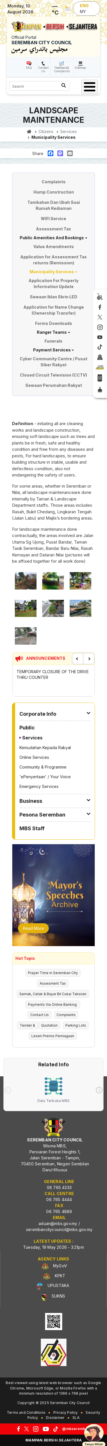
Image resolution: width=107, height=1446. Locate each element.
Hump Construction (53, 192)
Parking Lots (75, 1025)
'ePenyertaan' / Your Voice (45, 776)
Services (32, 738)
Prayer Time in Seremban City (53, 973)
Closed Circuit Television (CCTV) (53, 375)
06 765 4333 (59, 1187)
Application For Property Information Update (53, 283)
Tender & (28, 1025)
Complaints (54, 181)
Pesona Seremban (42, 815)
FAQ (29, 67)
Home (29, 131)
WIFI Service (53, 218)
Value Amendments (53, 246)
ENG (84, 5)
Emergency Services (38, 786)
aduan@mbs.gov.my (58, 1223)
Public (27, 728)
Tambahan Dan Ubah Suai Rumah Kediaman (53, 205)
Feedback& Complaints (62, 69)
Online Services (34, 757)
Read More (33, 928)
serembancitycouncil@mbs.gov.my (59, 1229)
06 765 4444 (59, 1199)
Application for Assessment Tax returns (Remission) (53, 259)
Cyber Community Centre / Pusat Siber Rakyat (53, 361)
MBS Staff (32, 828)
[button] (26, 583)
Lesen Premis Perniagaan (52, 1036)
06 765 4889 (59, 1211)
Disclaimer (55, 1417)
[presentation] (8, 1090)
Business (30, 801)
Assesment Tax (53, 983)
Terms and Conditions (26, 1412)
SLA (76, 1417)
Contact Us (43, 69)
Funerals (53, 341)
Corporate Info (37, 714)
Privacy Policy (65, 1412)
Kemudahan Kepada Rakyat (45, 747)
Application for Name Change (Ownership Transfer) (53, 310)
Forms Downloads (53, 323)
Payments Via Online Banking (53, 1004)
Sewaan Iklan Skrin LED (53, 296)
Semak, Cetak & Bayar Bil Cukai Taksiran (52, 994)
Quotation (49, 1025)
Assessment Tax (53, 228)
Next (88, 658)
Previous (77, 658)
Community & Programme (42, 767)
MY (83, 11)
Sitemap (80, 67)
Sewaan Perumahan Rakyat (53, 385)
